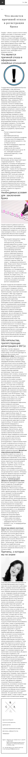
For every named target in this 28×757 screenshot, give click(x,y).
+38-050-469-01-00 (9, 747)
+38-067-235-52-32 (18, 747)
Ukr (26, 2)
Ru (23, 2)
